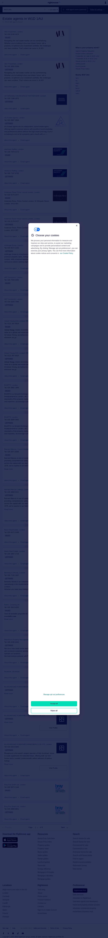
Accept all (54, 704)
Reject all (54, 710)
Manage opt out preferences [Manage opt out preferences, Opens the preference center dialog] (54, 694)
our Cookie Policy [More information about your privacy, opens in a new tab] (66, 253)
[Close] (76, 225)
